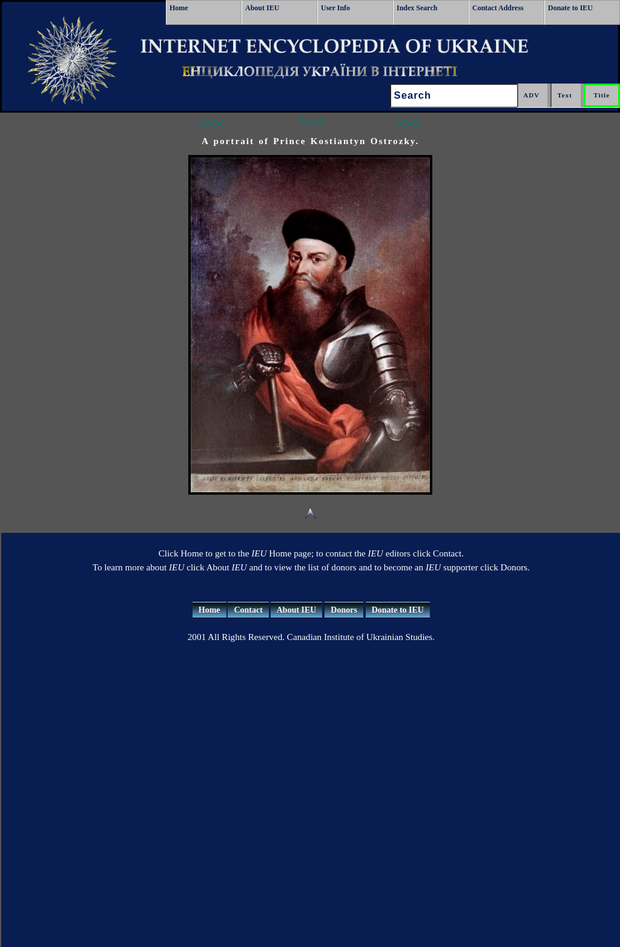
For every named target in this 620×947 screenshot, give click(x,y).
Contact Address (498, 8)
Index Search (417, 8)
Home (179, 8)
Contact (248, 610)
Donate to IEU (570, 8)
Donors (344, 610)
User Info (335, 8)
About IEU (262, 8)
